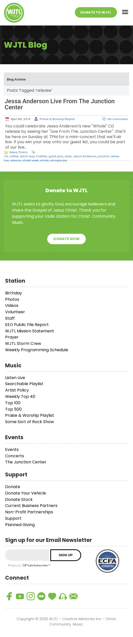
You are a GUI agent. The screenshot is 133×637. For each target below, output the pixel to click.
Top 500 (13, 409)
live (6, 160)
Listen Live (15, 378)
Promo (23, 152)
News (13, 152)
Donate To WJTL (95, 12)
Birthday (13, 293)
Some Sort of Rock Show (29, 422)
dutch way (27, 156)
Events (12, 449)
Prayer (12, 337)
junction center (108, 156)
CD (6, 156)
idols (68, 156)
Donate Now (66, 238)
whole (44, 160)
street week (30, 160)
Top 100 (12, 403)
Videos (11, 305)
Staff (10, 318)
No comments (118, 119)
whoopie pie (58, 160)
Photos (12, 299)
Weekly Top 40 (20, 396)
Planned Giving (20, 525)
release (15, 160)
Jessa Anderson (84, 156)
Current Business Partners (31, 506)
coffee (13, 156)
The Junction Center (25, 462)
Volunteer (15, 312)
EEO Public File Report (27, 325)
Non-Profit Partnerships (29, 512)
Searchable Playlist (24, 384)
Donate (12, 487)
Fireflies (41, 156)
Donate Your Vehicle (25, 493)
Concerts (14, 456)
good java (56, 156)
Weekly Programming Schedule (36, 350)
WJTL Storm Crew (23, 343)
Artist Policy (17, 390)
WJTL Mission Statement (29, 331)
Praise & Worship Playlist (57, 119)
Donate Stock (19, 499)
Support (13, 518)
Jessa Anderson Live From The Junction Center (60, 104)
